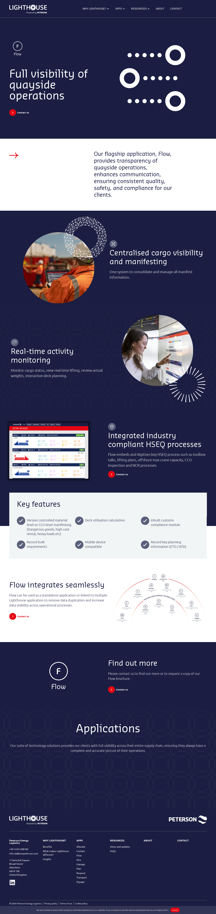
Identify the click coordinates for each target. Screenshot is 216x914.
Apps (79, 840)
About (148, 840)
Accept (175, 910)
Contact (183, 840)
